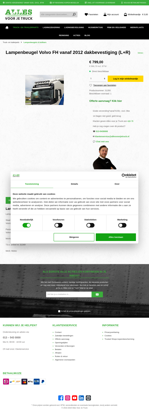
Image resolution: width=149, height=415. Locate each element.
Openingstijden (61, 343)
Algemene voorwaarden (65, 360)
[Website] (88, 398)
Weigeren (74, 237)
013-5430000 (102, 131)
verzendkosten (71, 405)
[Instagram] (67, 398)
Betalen (58, 349)
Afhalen (58, 353)
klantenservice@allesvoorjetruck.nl (112, 136)
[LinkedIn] (81, 398)
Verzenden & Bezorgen (65, 346)
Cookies (108, 336)
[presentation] (74, 303)
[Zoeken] (74, 14)
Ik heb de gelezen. (76, 311)
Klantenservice (22, 349)
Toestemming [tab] (32, 184)
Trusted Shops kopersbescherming (119, 339)
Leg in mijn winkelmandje (125, 79)
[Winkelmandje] (135, 14)
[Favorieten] (91, 14)
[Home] (7, 27)
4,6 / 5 (130, 121)
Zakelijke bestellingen (64, 336)
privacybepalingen (76, 311)
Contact (58, 332)
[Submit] (97, 294)
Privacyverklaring (112, 332)
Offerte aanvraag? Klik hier (105, 101)
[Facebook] (61, 398)
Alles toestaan (116, 237)
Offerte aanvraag (62, 339)
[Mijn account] (111, 14)
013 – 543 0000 (12, 337)
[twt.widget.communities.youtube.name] (74, 398)
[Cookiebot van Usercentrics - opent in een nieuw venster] (123, 176)
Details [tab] (74, 184)
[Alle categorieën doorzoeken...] (55, 14)
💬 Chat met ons (101, 141)
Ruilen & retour (61, 356)
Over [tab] (117, 184)
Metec (140, 53)
